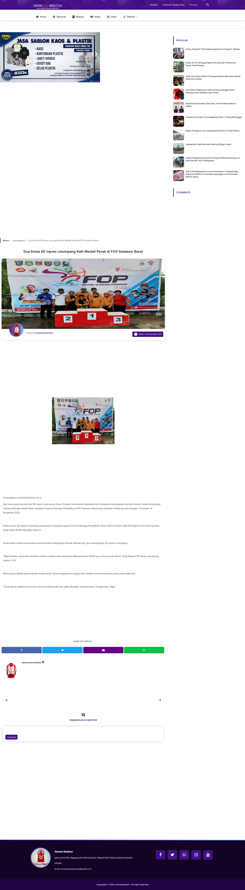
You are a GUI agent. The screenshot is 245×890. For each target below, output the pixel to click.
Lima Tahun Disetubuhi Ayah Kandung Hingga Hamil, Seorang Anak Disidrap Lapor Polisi (210, 91)
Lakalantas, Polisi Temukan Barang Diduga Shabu (208, 144)
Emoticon (11, 737)
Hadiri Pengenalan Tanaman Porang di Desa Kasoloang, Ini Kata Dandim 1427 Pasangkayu (213, 159)
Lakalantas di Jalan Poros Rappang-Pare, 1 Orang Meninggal (214, 117)
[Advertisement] (83, 138)
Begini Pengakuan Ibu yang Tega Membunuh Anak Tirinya (212, 130)
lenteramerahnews (31, 662)
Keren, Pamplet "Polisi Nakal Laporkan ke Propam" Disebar (213, 49)
